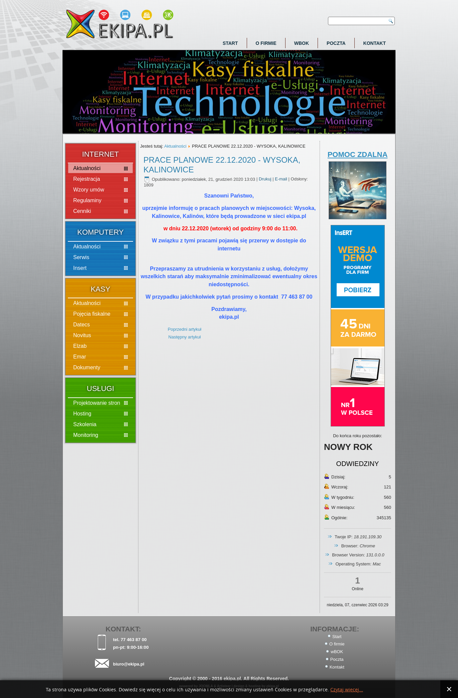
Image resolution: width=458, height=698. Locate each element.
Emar (79, 357)
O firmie (266, 43)
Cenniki (82, 211)
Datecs (81, 324)
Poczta (336, 43)
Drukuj (265, 179)
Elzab (80, 346)
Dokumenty (86, 367)
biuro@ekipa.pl (128, 664)
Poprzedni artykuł (184, 329)
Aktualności (87, 168)
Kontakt (374, 43)
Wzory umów (88, 189)
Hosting (82, 413)
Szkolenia (84, 424)
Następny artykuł (184, 336)
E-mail (281, 179)
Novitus (82, 335)
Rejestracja (86, 179)
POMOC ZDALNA (358, 154)
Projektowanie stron (96, 403)
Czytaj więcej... (346, 690)
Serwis (81, 257)
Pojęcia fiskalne (91, 314)
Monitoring (85, 435)
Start (230, 43)
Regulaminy (87, 200)
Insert (80, 268)
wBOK (301, 43)
